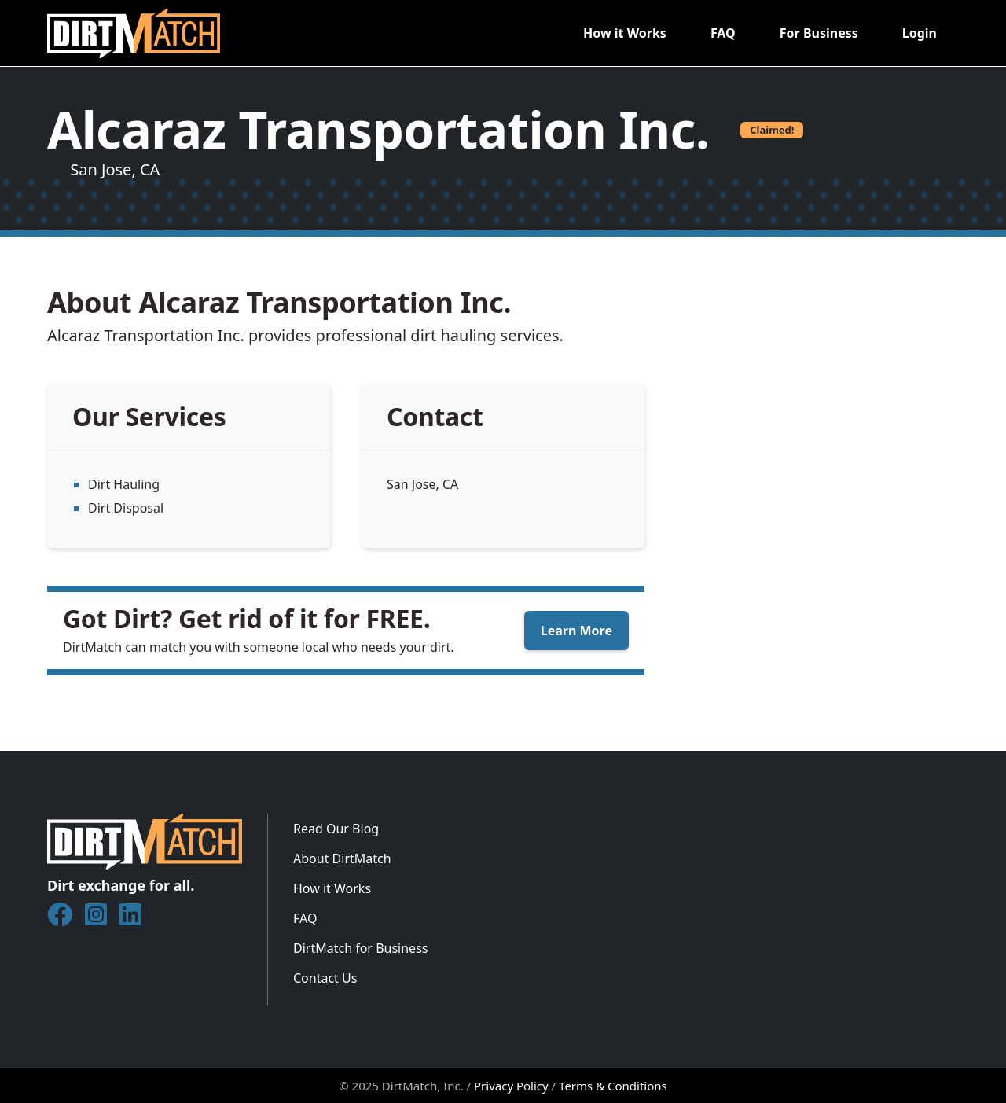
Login (919, 33)
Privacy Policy (511, 1086)
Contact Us (325, 978)
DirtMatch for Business (360, 948)
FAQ (723, 33)
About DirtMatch (342, 858)
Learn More (576, 630)
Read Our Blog (336, 828)
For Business (819, 33)
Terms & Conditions (613, 1086)
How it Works (624, 33)
